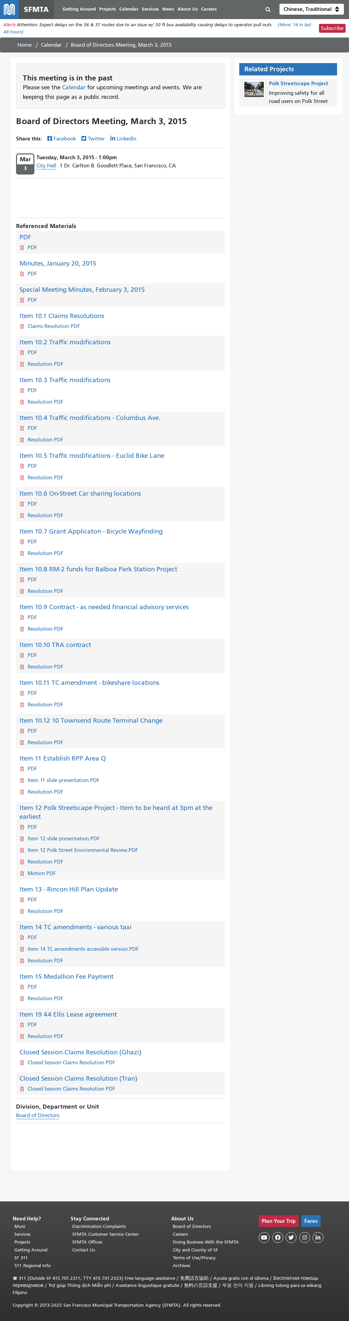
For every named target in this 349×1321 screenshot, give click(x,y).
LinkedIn (126, 139)
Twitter (96, 139)
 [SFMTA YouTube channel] (264, 1237)
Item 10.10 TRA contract (55, 645)
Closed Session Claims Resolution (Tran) (78, 1079)
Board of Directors (37, 1116)
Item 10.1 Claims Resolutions (61, 316)
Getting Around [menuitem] (79, 9)
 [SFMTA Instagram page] (304, 1237)
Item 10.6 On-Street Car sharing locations (80, 494)
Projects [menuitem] (108, 9)
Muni (19, 1226)
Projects (22, 1242)
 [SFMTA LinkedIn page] (318, 1237)
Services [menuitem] (150, 9)
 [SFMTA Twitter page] (291, 1237)
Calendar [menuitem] (129, 9)
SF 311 (21, 1258)
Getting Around (30, 1250)
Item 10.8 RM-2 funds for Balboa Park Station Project (98, 569)
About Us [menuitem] (188, 9)
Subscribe (332, 29)
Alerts (9, 25)
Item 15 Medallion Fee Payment (66, 977)
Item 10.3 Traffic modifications (65, 380)
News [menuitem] (168, 9)
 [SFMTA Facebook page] (277, 1237)
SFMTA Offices (87, 1242)
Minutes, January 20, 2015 (57, 264)
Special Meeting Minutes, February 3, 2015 (82, 290)
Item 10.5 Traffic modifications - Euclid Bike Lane (91, 456)
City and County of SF (195, 1250)
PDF (25, 237)
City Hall (46, 166)
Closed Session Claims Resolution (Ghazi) (80, 1052)
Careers (180, 1234)
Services (22, 1234)
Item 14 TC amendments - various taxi (75, 927)
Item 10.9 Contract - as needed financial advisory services (104, 607)
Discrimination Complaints (99, 1226)
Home (24, 45)
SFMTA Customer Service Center (105, 1234)
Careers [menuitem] (209, 9)
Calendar (51, 45)
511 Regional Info (32, 1266)
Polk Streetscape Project (298, 83)
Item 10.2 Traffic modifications (65, 342)
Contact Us (83, 1250)
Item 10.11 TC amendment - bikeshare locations (89, 683)
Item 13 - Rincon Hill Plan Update (68, 890)
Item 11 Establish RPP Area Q (62, 759)
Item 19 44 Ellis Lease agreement (68, 1015)
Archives (181, 1266)
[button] (311, 9)
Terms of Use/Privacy (194, 1258)
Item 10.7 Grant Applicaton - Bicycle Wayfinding (91, 532)
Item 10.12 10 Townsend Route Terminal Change (91, 721)
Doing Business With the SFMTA (206, 1242)
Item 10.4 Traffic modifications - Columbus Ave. (90, 418)
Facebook (65, 139)
